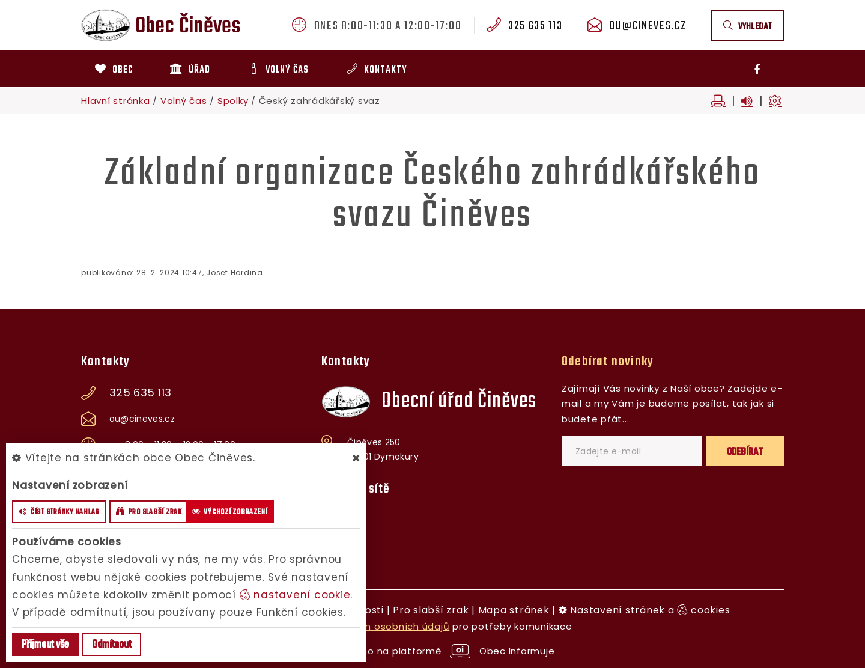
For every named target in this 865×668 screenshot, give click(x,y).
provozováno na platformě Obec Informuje (433, 651)
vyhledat (747, 27)
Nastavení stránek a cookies (644, 610)
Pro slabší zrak (431, 610)
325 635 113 (535, 26)
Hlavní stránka (115, 100)
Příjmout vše (45, 645)
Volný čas (183, 100)
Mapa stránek (514, 610)
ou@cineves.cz (647, 26)
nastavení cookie (295, 595)
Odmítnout (112, 645)
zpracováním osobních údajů (379, 626)
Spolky (233, 100)
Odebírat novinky (608, 361)
